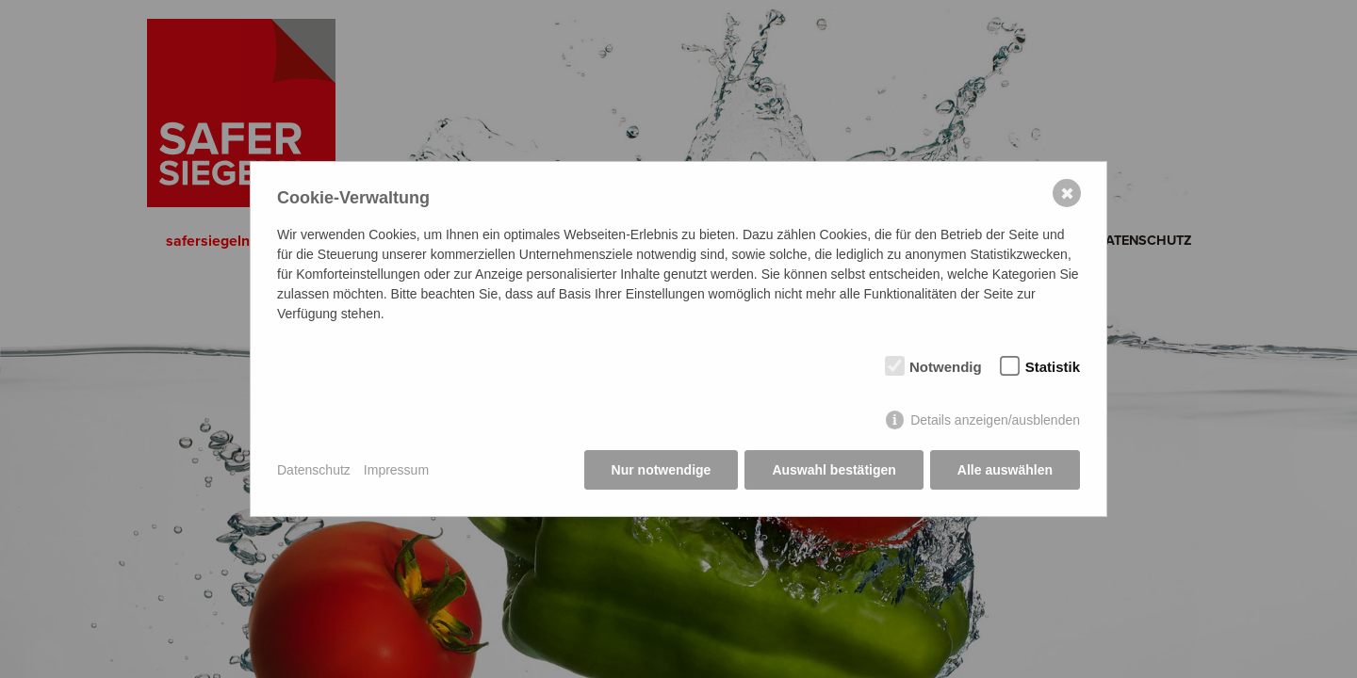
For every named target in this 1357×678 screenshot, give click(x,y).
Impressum (396, 469)
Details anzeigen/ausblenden (995, 420)
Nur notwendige (661, 469)
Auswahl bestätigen (833, 469)
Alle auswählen (1005, 469)
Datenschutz (314, 469)
